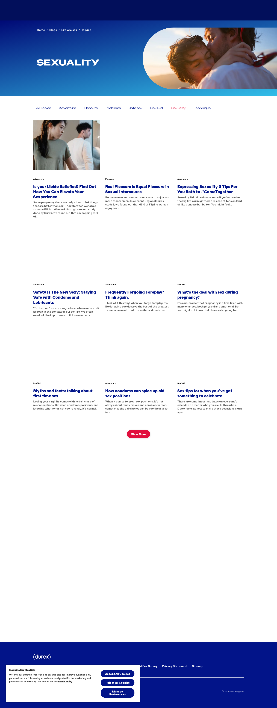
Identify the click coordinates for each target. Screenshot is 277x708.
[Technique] (202, 108)
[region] (73, 683)
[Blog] (220, 10)
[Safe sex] (135, 108)
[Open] (237, 10)
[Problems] (113, 108)
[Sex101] (157, 108)
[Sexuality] (179, 108)
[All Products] (192, 10)
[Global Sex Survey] (145, 666)
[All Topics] (43, 108)
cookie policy (65, 681)
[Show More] (138, 434)
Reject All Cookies (118, 682)
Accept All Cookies (117, 673)
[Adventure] (67, 108)
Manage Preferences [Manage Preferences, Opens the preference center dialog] (117, 693)
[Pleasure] (91, 108)
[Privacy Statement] (175, 666)
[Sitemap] (197, 666)
